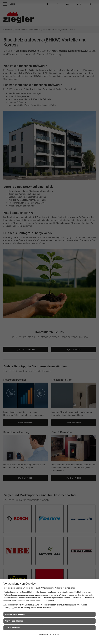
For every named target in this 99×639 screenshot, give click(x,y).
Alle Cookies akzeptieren (15, 614)
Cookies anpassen (12, 628)
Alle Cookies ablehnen (14, 621)
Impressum (43, 634)
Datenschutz (55, 634)
